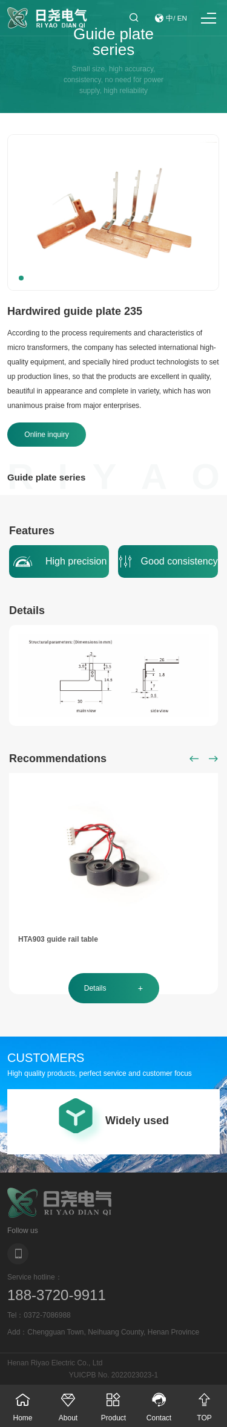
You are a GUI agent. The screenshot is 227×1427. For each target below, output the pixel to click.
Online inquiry (46, 434)
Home (22, 1403)
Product (113, 1403)
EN (182, 18)
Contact (159, 1403)
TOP (204, 1403)
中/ (170, 18)
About (68, 1403)
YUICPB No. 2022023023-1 (113, 1375)
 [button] (194, 758)
